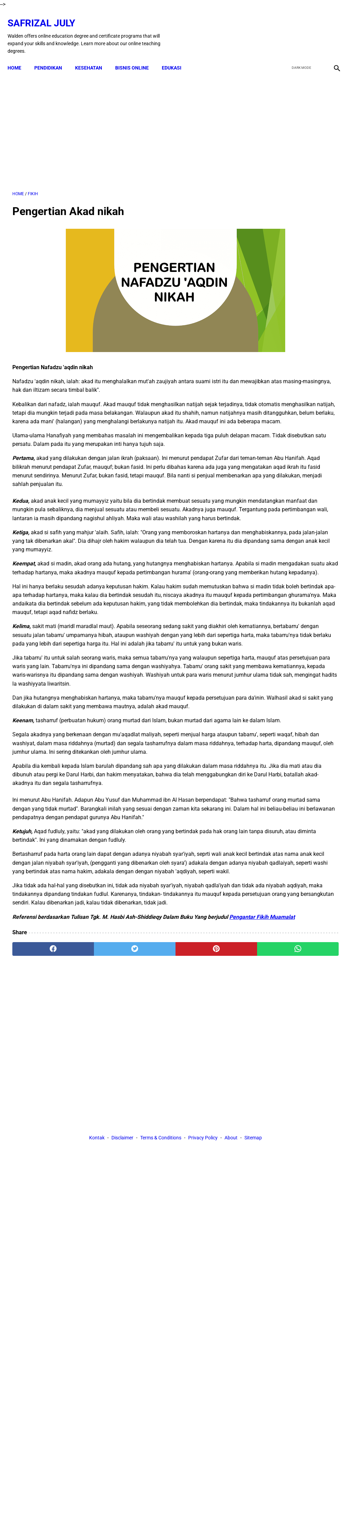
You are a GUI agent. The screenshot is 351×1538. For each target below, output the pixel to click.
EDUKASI (176, 56)
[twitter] (299, 28)
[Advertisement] (121, 124)
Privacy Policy (203, 1202)
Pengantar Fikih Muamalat (66, 1107)
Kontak (97, 1202)
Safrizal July (46, 15)
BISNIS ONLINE (137, 56)
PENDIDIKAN (53, 56)
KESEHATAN (93, 56)
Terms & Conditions (160, 1202)
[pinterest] (148, 1139)
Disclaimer (122, 1202)
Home (19, 56)
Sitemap (253, 1202)
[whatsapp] (203, 1139)
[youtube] (315, 28)
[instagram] (331, 28)
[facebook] (283, 28)
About (231, 1202)
